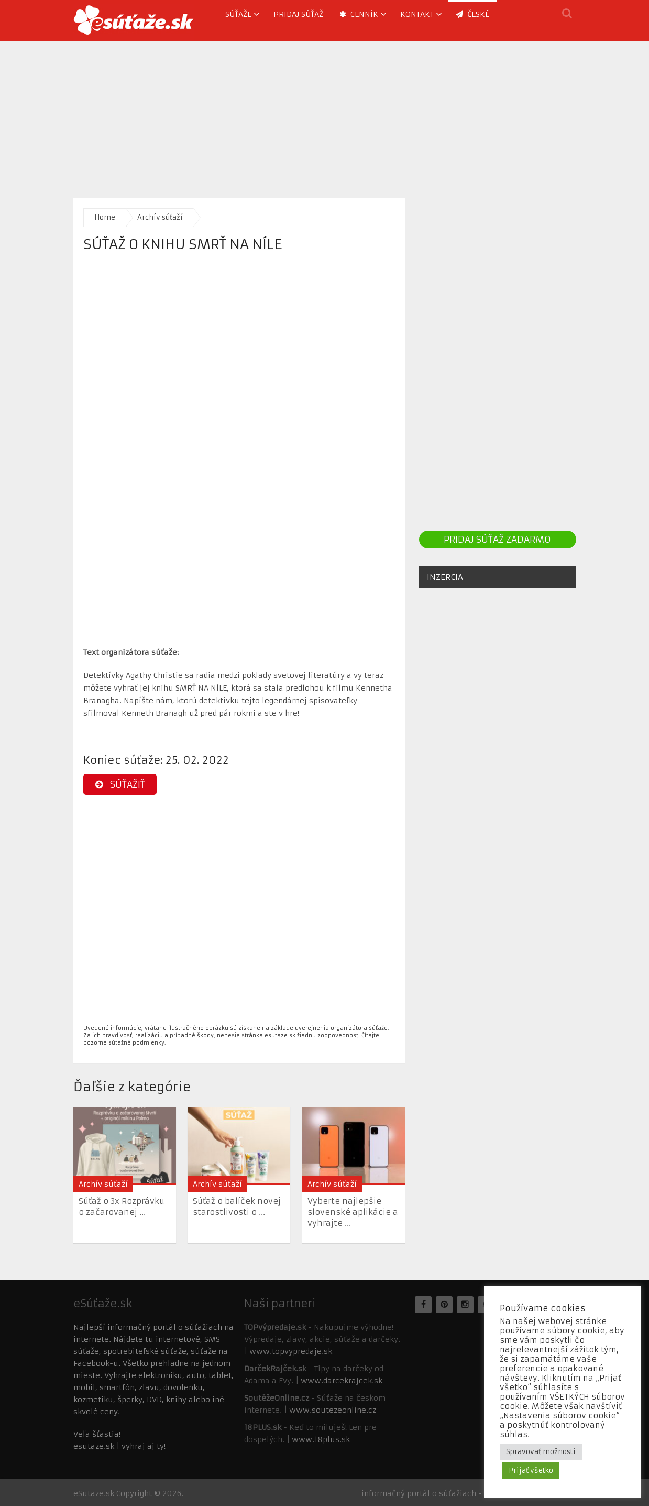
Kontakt (417, 14)
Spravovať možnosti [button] (541, 1451)
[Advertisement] (324, 114)
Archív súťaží (160, 217)
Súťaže (238, 14)
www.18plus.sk (321, 1439)
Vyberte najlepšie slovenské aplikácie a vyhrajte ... (352, 1212)
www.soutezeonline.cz (332, 1410)
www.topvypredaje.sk (290, 1351)
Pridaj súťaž (298, 14)
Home (104, 217)
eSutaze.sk (93, 1493)
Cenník (358, 14)
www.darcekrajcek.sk (341, 1380)
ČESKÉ (472, 14)
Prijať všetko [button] (531, 1470)
